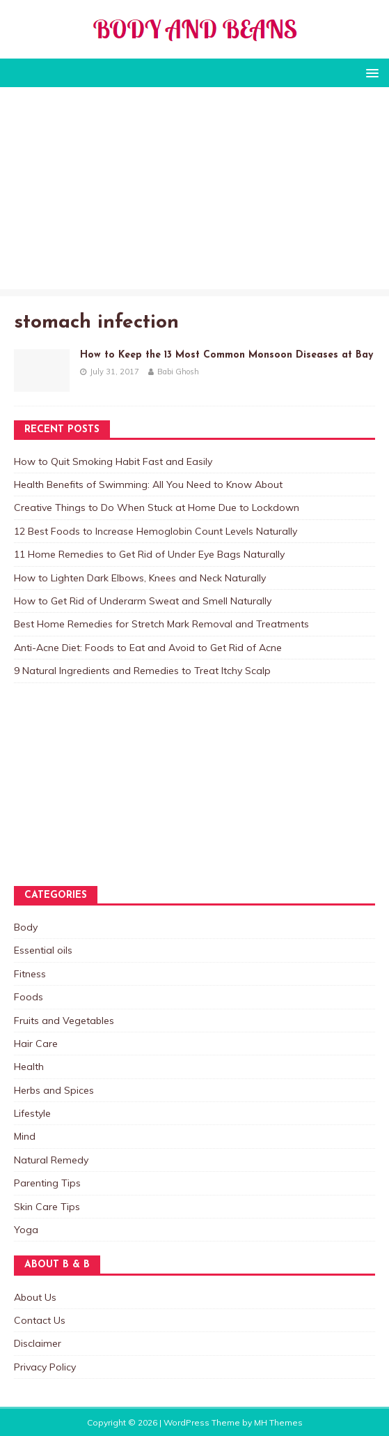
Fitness (30, 974)
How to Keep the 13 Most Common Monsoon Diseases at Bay (226, 355)
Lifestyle (32, 1113)
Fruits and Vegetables (64, 1020)
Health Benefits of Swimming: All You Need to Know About (148, 484)
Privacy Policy (45, 1367)
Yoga (26, 1229)
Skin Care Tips (47, 1206)
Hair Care (36, 1043)
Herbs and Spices (54, 1090)
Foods (28, 997)
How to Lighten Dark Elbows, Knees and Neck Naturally (140, 578)
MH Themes (278, 1422)
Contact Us (39, 1320)
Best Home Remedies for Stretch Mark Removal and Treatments (161, 624)
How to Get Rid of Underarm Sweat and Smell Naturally (142, 601)
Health (29, 1066)
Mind (24, 1136)
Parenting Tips (47, 1183)
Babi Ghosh (178, 371)
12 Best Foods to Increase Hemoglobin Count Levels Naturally (155, 531)
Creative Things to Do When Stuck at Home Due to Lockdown (156, 507)
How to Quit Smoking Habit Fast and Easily (113, 461)
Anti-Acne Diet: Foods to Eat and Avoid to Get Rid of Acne (148, 647)
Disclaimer (37, 1343)
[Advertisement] (194, 191)
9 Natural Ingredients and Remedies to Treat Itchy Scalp (142, 670)
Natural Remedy (51, 1160)
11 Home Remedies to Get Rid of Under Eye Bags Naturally (149, 554)
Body (26, 927)
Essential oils (43, 950)
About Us (35, 1297)
